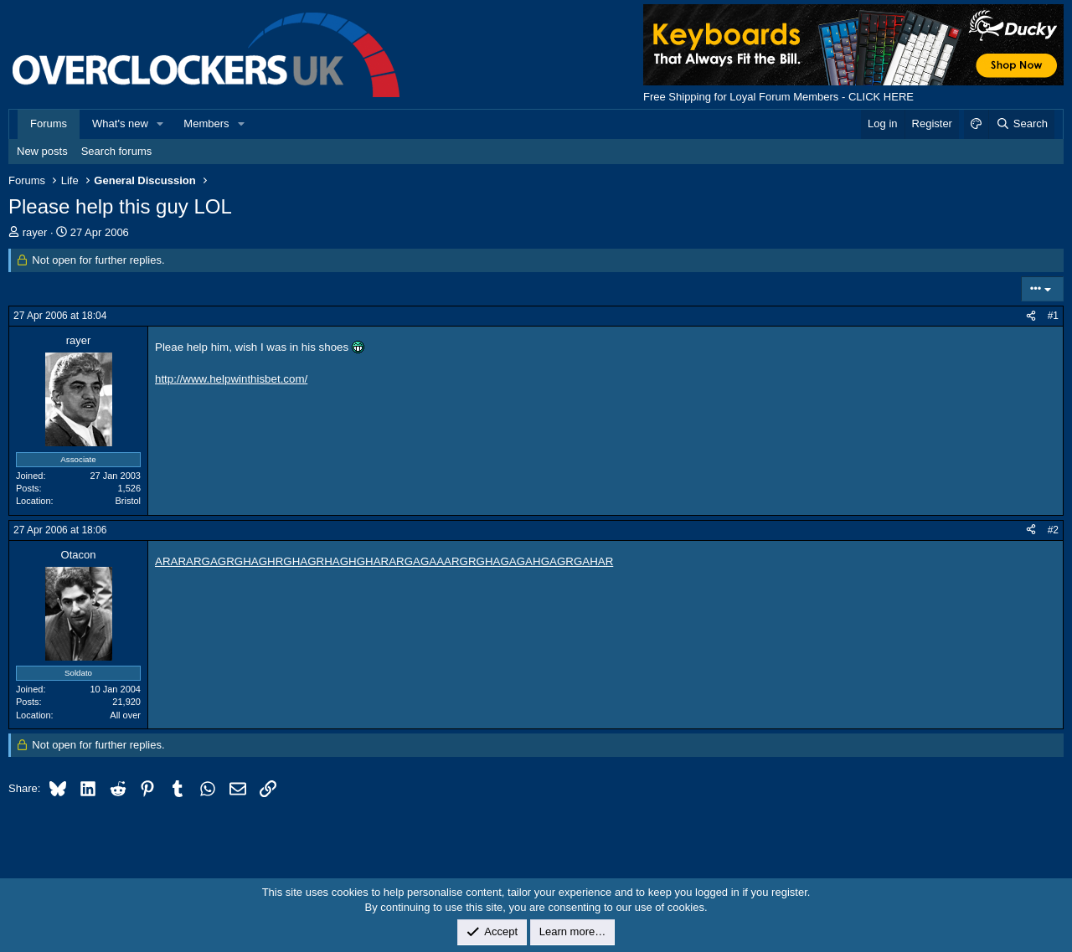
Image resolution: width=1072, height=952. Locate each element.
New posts (42, 151)
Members (206, 123)
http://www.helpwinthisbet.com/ (231, 379)
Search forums (116, 151)
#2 (1053, 530)
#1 (1053, 316)
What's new (120, 123)
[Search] (1021, 124)
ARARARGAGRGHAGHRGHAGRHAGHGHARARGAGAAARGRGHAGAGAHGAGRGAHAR (384, 561)
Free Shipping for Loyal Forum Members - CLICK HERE (778, 96)
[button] (161, 124)
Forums (48, 123)
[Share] (1031, 316)
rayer (35, 232)
